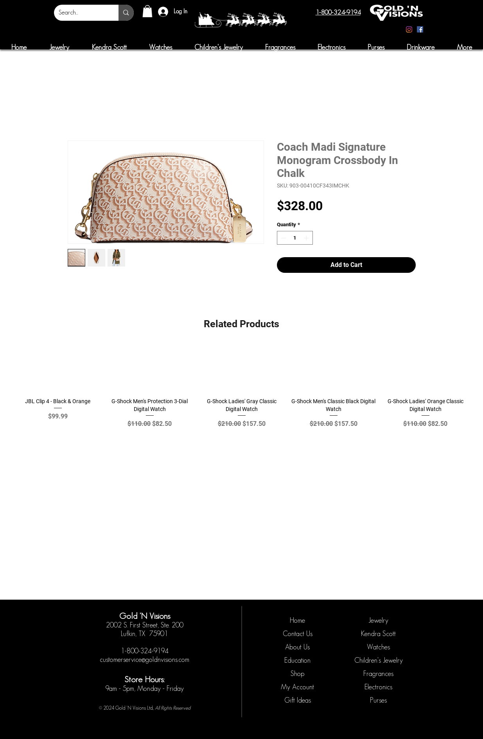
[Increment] (307, 238)
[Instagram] (409, 29)
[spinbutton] (294, 238)
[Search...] (80, 13)
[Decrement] (282, 238)
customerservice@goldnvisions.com (144, 659)
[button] (147, 11)
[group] (241, 390)
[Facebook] (420, 29)
